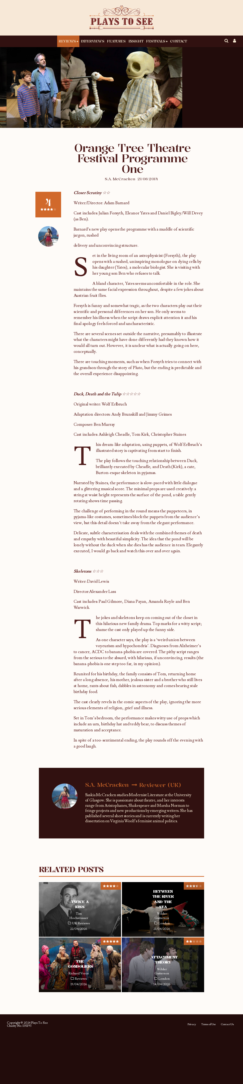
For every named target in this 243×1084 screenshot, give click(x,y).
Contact (178, 41)
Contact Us (227, 1024)
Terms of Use (208, 1024)
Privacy (191, 1024)
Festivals (155, 41)
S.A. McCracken (120, 178)
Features (116, 41)
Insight (135, 41)
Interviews (92, 41)
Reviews (67, 41)
